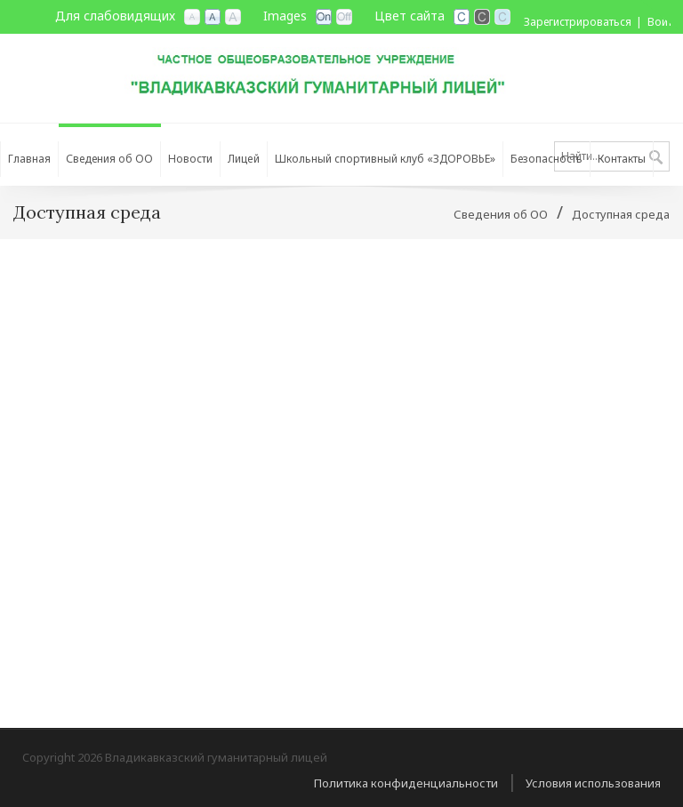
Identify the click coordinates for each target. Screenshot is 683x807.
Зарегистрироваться (577, 21)
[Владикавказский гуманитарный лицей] (341, 70)
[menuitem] (110, 155)
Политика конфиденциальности (406, 783)
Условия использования (593, 783)
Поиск (656, 158)
